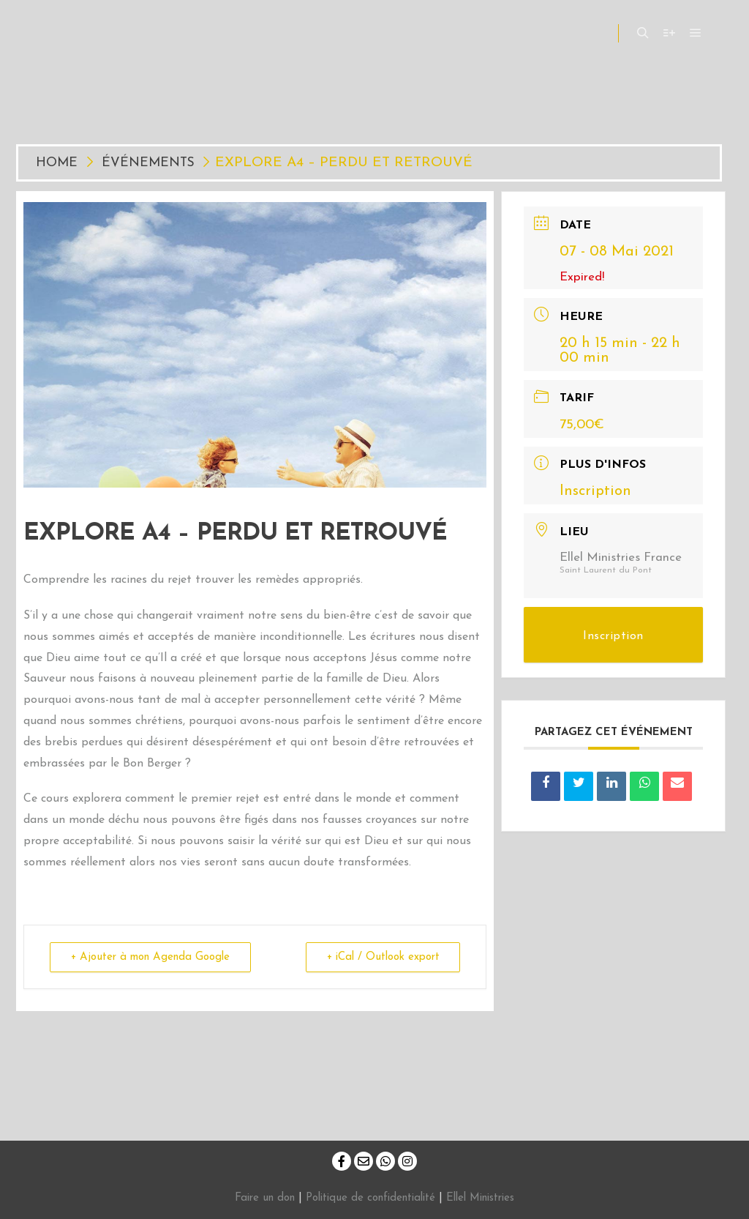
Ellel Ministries (480, 1198)
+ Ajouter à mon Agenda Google (150, 957)
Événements (148, 163)
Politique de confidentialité (370, 1198)
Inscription (595, 491)
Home (59, 163)
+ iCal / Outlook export (382, 957)
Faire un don (265, 1198)
